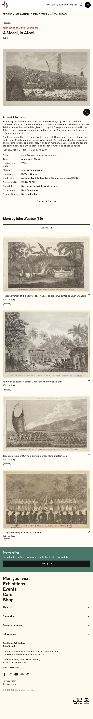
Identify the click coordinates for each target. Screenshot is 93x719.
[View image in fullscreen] (86, 112)
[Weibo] (27, 674)
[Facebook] (4, 674)
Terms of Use (9, 684)
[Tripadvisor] (22, 674)
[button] (46, 270)
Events (10, 589)
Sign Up (46, 563)
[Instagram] (10, 674)
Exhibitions (14, 584)
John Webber (10, 27)
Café (7, 594)
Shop (8, 600)
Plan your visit (16, 578)
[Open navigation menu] (88, 5)
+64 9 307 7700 (11, 667)
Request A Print (46, 201)
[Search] (81, 5)
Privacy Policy (9, 681)
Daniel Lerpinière (28, 27)
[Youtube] (16, 674)
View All (46, 227)
